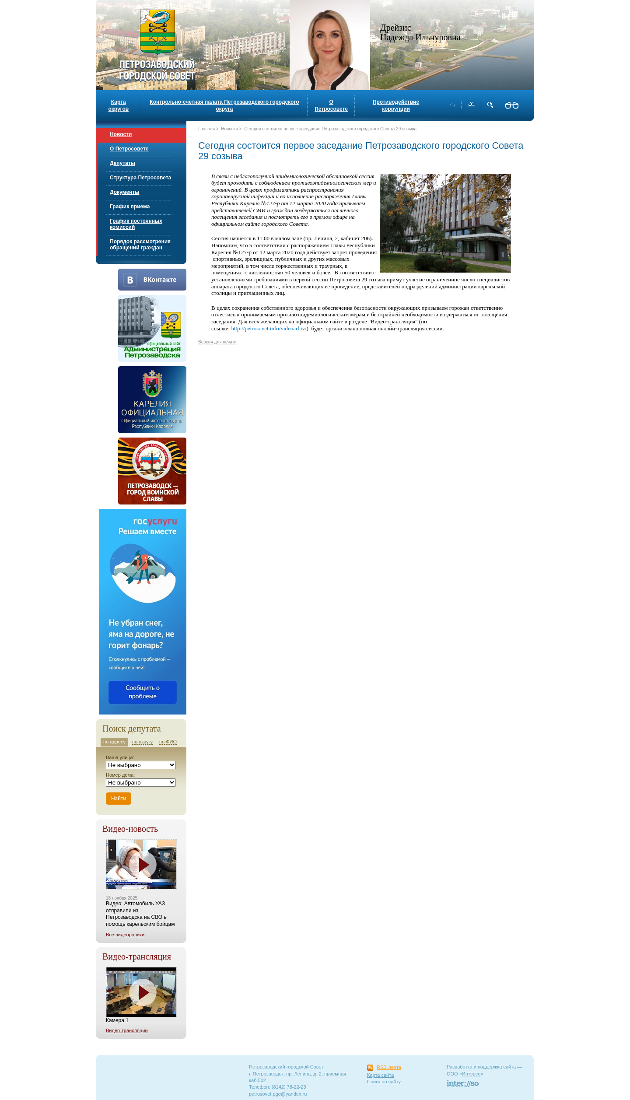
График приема (130, 206)
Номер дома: (120, 775)
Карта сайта (380, 1075)
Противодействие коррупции (396, 105)
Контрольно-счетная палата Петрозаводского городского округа (224, 105)
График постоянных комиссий (136, 224)
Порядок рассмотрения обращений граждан (140, 244)
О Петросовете (331, 105)
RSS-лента (389, 1067)
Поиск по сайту (384, 1081)
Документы (124, 192)
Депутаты (122, 163)
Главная (206, 128)
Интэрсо (471, 1073)
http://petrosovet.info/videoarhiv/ (268, 328)
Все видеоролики (125, 934)
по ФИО (168, 741)
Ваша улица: (120, 757)
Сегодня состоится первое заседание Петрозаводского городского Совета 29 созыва (330, 128)
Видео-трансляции (127, 1030)
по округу (142, 741)
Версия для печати (217, 342)
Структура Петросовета (140, 178)
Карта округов (118, 105)
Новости (121, 134)
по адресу (114, 741)
